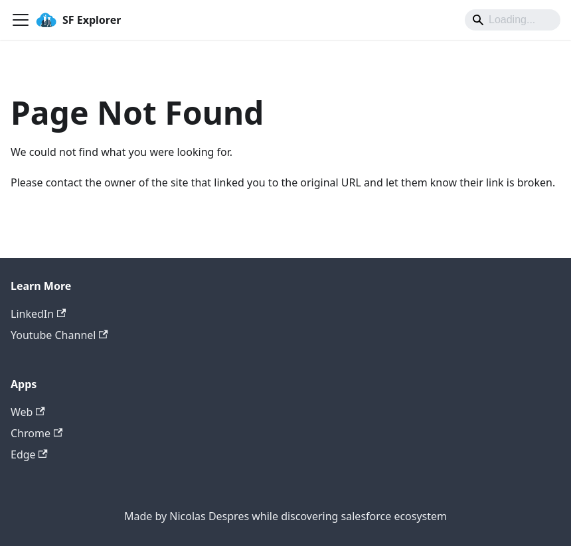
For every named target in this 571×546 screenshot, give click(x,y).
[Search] (512, 20)
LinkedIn (38, 314)
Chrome (36, 433)
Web (28, 412)
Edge (29, 454)
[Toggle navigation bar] (21, 20)
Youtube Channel (59, 335)
